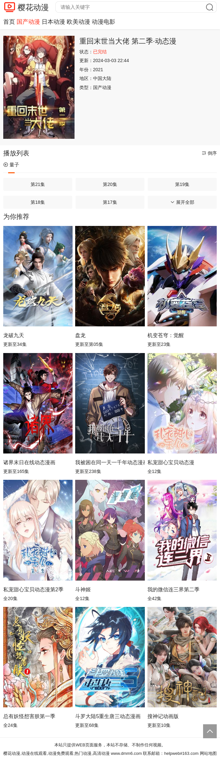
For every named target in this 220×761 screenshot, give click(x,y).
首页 (9, 22)
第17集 (110, 202)
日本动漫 (53, 22)
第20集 (110, 184)
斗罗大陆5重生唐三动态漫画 (108, 716)
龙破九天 (13, 335)
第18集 (38, 202)
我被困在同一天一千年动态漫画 (109, 462)
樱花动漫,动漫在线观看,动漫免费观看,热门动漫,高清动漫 (56, 753)
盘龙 (80, 335)
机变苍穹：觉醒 (165, 335)
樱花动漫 (33, 7)
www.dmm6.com (126, 753)
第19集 (182, 184)
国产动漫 (28, 22)
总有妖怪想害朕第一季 (29, 716)
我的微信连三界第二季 (173, 589)
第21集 (38, 184)
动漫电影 (103, 22)
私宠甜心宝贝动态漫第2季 (33, 589)
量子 (11, 164)
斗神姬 (83, 589)
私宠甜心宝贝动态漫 (170, 462)
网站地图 (208, 753)
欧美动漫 (78, 22)
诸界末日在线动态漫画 (29, 462)
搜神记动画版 (163, 716)
